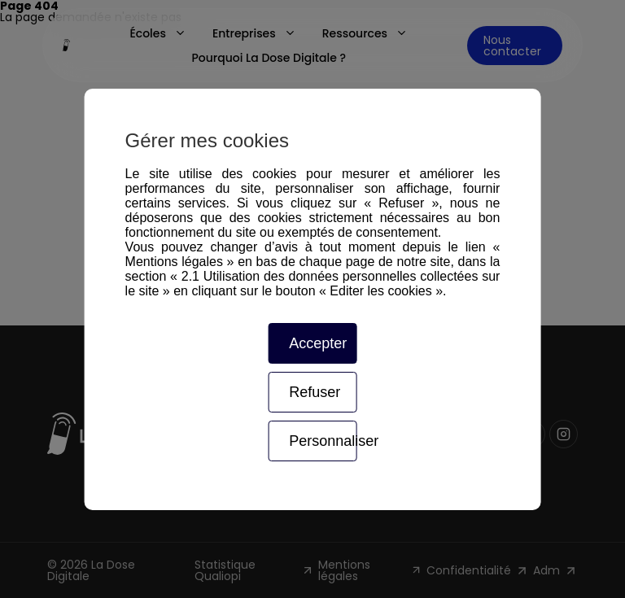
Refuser (314, 392)
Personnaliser (322, 441)
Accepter (318, 343)
